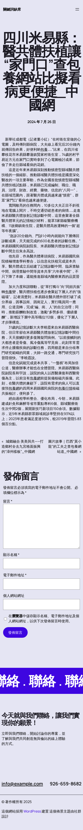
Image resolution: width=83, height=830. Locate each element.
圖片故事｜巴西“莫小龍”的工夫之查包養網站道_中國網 (64, 446)
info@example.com (23, 784)
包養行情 (65, 388)
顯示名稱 (11, 554)
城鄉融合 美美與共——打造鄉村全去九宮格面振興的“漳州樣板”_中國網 (23, 446)
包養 (44, 149)
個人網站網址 (13, 595)
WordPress (32, 811)
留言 (7, 501)
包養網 (35, 378)
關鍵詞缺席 (12, 9)
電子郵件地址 (15, 575)
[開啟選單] (77, 9)
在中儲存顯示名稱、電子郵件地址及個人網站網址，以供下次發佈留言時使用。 (43, 618)
